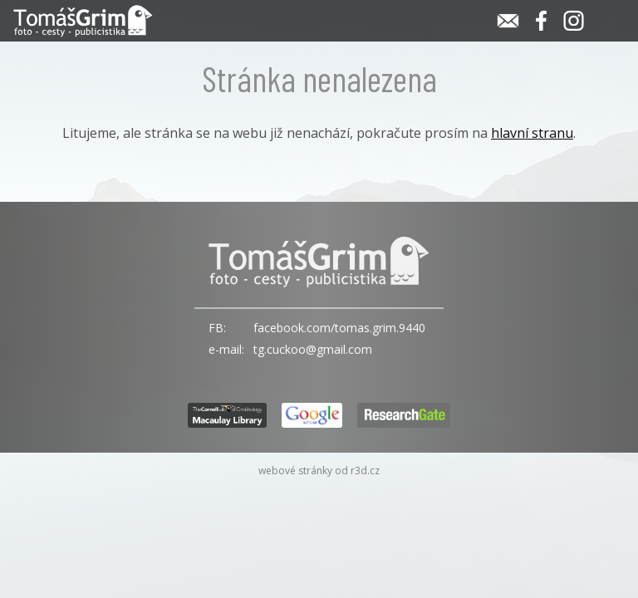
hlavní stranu (532, 133)
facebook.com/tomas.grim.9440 (339, 328)
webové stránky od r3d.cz (319, 470)
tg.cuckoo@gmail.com (312, 349)
